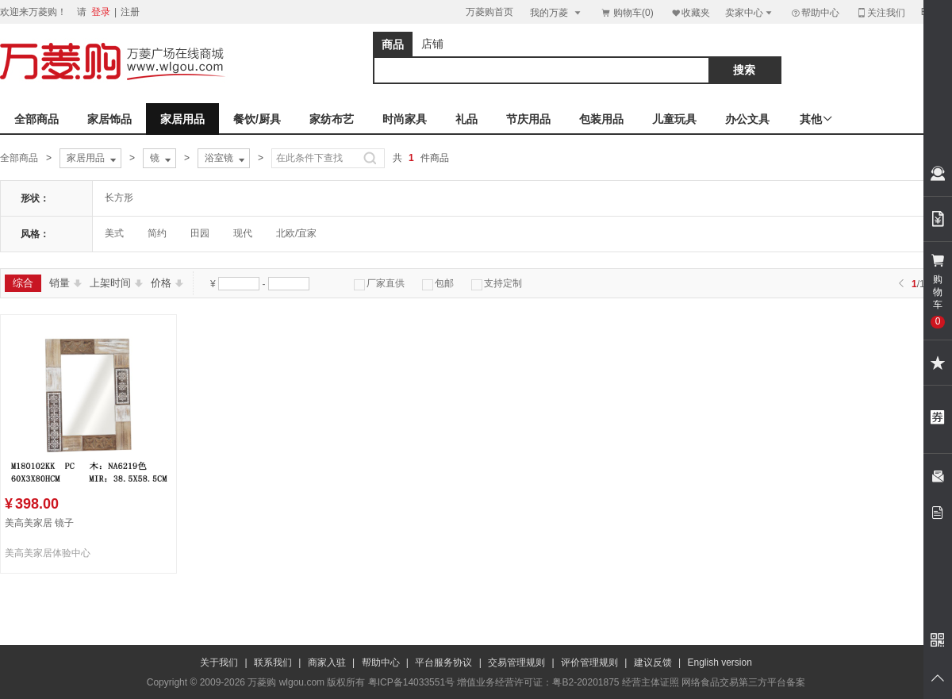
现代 (242, 233)
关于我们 (219, 662)
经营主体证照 (650, 682)
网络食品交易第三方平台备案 (743, 682)
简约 (157, 233)
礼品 (466, 119)
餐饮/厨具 (257, 119)
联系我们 (273, 662)
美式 (114, 233)
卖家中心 (749, 12)
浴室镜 (226, 158)
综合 (23, 283)
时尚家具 (404, 119)
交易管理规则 (516, 662)
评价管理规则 (589, 662)
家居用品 (182, 119)
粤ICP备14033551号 (411, 682)
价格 (167, 283)
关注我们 (880, 12)
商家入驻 (327, 662)
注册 (130, 11)
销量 (65, 283)
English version (720, 662)
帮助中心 (814, 12)
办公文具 (747, 119)
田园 (199, 233)
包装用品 (601, 119)
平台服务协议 (443, 662)
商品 (393, 44)
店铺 (432, 43)
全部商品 (36, 119)
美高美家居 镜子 (39, 522)
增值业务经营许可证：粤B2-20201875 (538, 682)
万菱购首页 (489, 11)
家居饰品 (109, 119)
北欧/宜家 (296, 233)
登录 (100, 11)
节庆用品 (528, 119)
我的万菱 (556, 12)
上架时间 (116, 283)
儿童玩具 (674, 119)
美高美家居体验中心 (47, 553)
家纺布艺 (331, 119)
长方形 (119, 197)
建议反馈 (653, 662)
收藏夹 (690, 12)
